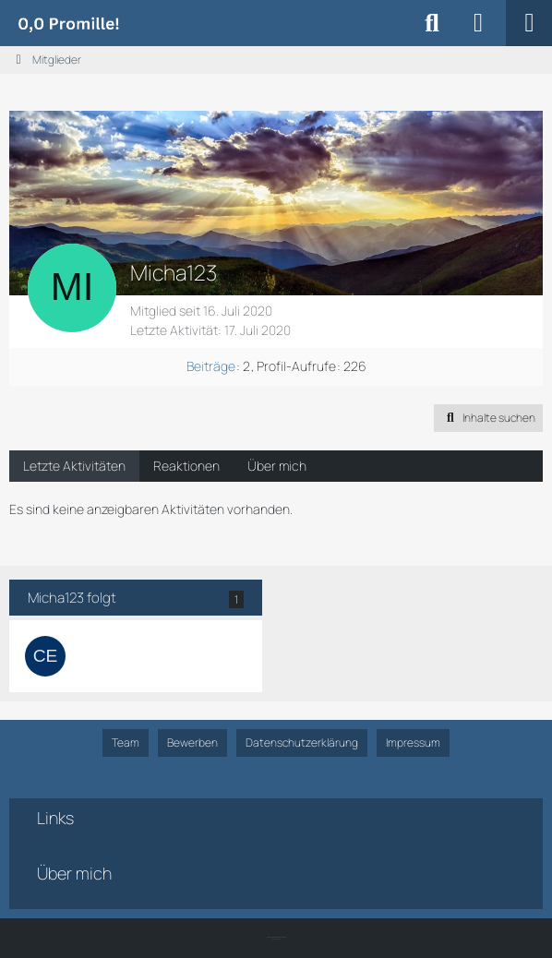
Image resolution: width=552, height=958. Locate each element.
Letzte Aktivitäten (74, 465)
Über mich (276, 465)
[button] (488, 418)
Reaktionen (186, 465)
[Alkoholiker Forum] (68, 23)
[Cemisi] (45, 656)
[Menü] (529, 23)
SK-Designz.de (276, 939)
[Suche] (432, 23)
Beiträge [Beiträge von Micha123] (210, 366)
